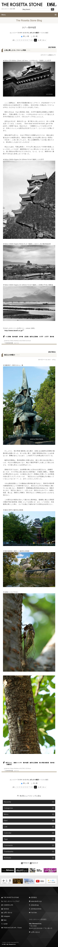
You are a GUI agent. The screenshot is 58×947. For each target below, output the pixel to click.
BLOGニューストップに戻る (30, 796)
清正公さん (9, 762)
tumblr (6, 924)
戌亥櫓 (26, 336)
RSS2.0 (25, 863)
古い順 (34, 36)
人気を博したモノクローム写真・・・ (17, 50)
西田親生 (34, 897)
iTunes (19, 927)
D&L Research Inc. (35, 923)
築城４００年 (18, 762)
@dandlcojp (35, 905)
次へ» (44, 40)
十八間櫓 (8, 336)
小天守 (41, 336)
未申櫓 (21, 336)
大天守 (47, 336)
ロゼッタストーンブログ (11, 901)
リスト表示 (44, 33)
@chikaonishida (36, 909)
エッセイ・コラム (51, 359)
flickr (5, 920)
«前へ (14, 40)
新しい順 (25, 36)
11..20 (39, 40)
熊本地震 (15, 336)
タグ (24, 27)
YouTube (34, 912)
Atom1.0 (34, 863)
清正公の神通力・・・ (12, 355)
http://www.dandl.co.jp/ (14, 330)
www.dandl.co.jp (36, 901)
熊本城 (52, 336)
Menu (3, 15)
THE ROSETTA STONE (11, 897)
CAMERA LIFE (8, 905)
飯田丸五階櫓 (34, 336)
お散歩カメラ (52, 55)
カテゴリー (44, 55)
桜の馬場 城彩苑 (44, 762)
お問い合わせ (8, 912)
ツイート (16, 343)
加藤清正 (9, 764)
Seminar (6, 909)
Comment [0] (9, 343)
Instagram (7, 916)
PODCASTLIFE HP (10, 927)
